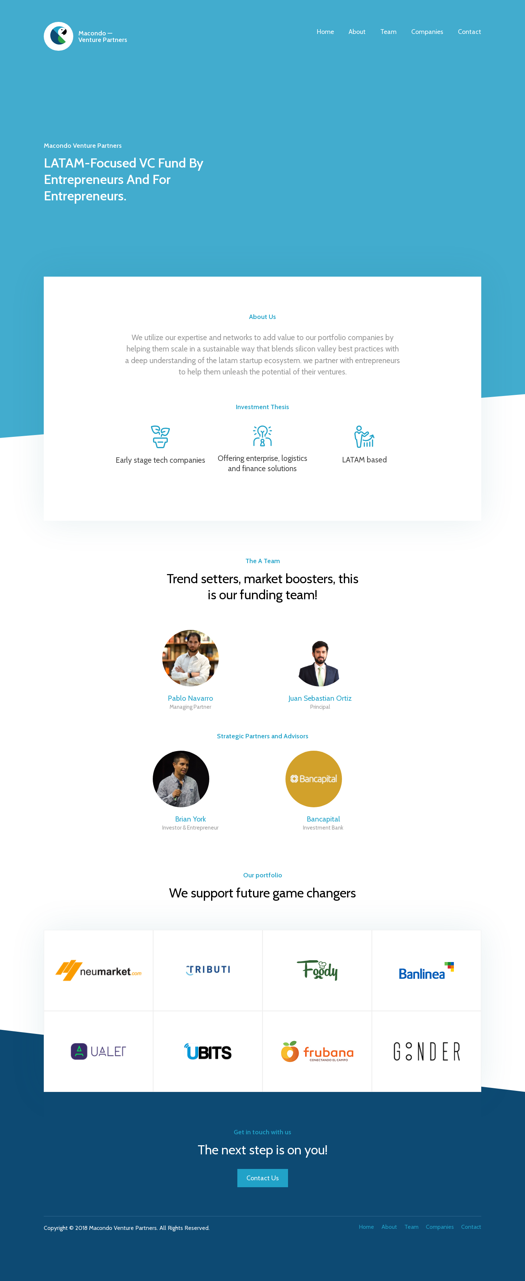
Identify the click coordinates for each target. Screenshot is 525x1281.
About (357, 32)
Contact (469, 32)
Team (388, 32)
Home (325, 32)
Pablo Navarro (190, 698)
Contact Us (262, 1178)
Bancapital (323, 819)
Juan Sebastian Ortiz (320, 698)
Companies (427, 32)
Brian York (190, 819)
